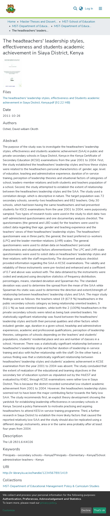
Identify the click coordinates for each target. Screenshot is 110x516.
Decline (86, 510)
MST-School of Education (78, 22)
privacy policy (48, 503)
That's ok (99, 510)
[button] (81, 8)
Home (11, 22)
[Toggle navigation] (100, 8)
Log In (89, 9)
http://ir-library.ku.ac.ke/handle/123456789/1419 (35, 473)
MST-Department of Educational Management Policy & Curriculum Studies (30, 26)
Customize (9, 510)
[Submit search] (75, 8)
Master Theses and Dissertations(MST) (39, 22)
